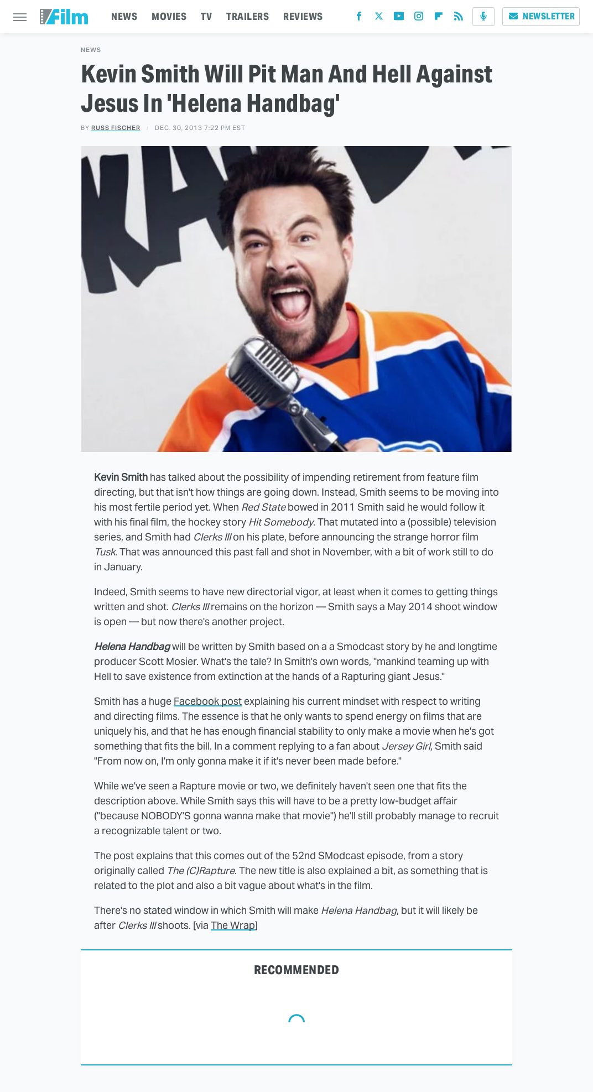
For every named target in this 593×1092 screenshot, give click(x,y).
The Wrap (233, 925)
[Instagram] (419, 18)
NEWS (124, 16)
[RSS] (458, 18)
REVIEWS (303, 16)
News (91, 50)
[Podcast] (483, 16)
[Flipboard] (439, 18)
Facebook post (208, 701)
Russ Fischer (116, 128)
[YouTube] (399, 18)
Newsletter (541, 16)
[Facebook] (359, 18)
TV (206, 16)
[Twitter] (379, 18)
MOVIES (169, 16)
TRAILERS (247, 16)
